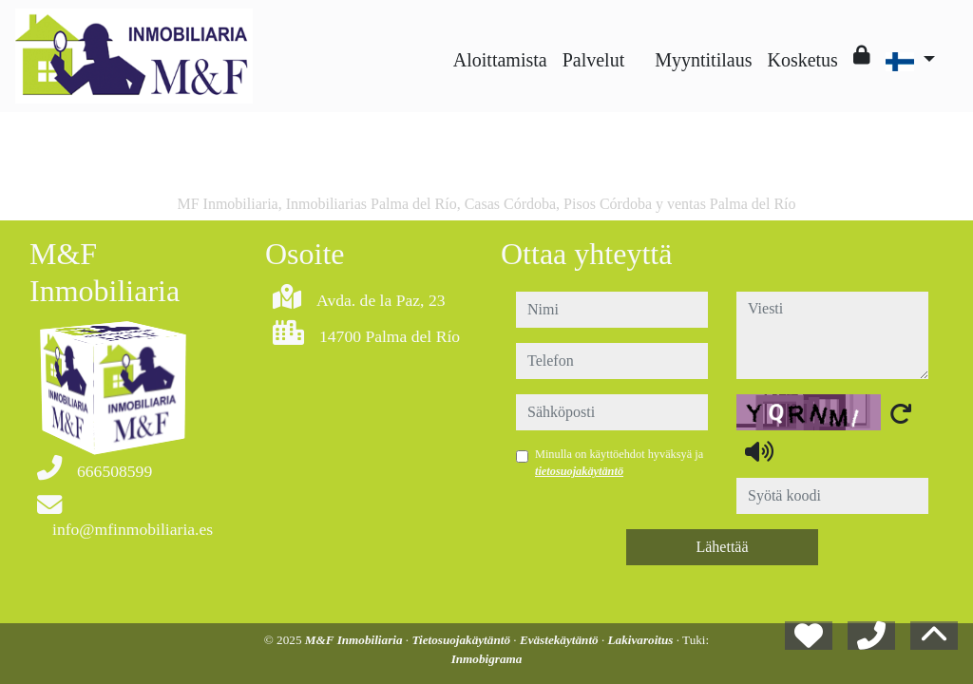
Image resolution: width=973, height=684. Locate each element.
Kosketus (802, 59)
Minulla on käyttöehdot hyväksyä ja (619, 462)
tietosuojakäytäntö (579, 471)
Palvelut (594, 59)
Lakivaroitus (642, 640)
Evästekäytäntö (560, 640)
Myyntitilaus (703, 59)
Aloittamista (500, 59)
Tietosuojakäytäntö (462, 640)
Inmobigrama (487, 659)
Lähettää (722, 547)
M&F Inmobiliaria (355, 640)
